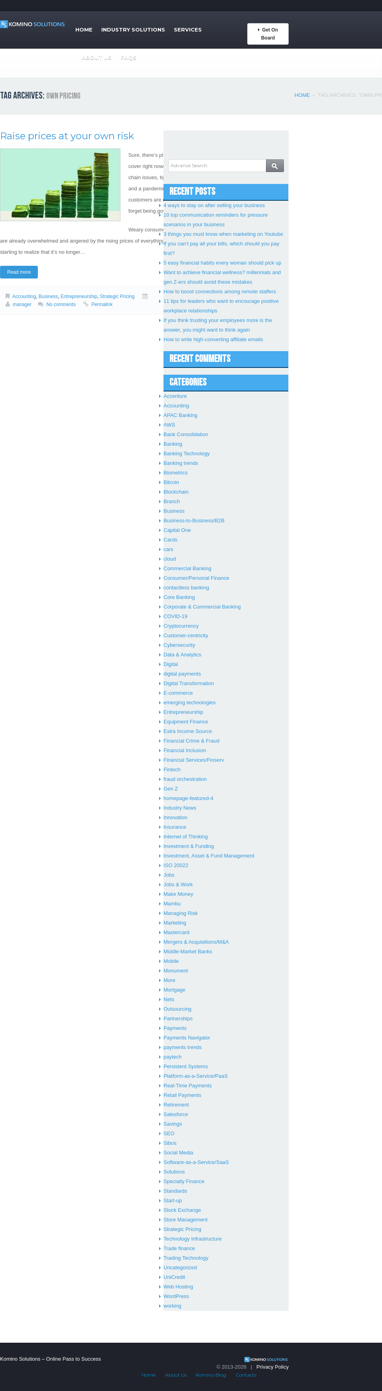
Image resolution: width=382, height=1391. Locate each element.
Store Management (185, 1220)
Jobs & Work (178, 884)
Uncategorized (180, 1267)
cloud (169, 559)
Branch (171, 501)
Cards (170, 540)
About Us (97, 57)
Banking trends (180, 463)
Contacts (246, 1375)
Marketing (174, 923)
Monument (175, 971)
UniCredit (174, 1277)
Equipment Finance (185, 722)
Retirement (176, 1105)
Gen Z (170, 789)
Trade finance (179, 1248)
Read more (19, 272)
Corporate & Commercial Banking (202, 607)
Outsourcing (177, 1009)
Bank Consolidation (185, 434)
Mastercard (176, 932)
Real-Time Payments (187, 1086)
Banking (172, 444)
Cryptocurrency (181, 626)
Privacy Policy (272, 1367)
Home (84, 29)
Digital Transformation (188, 683)
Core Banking (179, 597)
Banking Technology (186, 453)
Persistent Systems (185, 1066)
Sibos (170, 1143)
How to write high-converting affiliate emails (213, 339)
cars (168, 549)
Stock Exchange (182, 1210)
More (169, 980)
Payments (175, 1028)
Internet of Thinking (185, 837)
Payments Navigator (186, 1038)
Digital (170, 664)
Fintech (172, 770)
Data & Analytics (182, 655)
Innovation (175, 817)
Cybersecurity (179, 645)
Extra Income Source (187, 731)
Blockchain (176, 492)
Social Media (178, 1153)
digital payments (182, 674)
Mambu (172, 904)
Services (188, 29)
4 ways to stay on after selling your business (214, 205)
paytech (172, 1057)
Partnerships (178, 1019)
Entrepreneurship (79, 296)
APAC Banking (180, 415)
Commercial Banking (187, 568)
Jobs (168, 875)
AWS (169, 425)
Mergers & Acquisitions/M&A (196, 942)
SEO (168, 1133)
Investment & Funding (188, 846)
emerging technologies (189, 702)
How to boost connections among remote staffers (219, 291)
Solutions (174, 1172)
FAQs (128, 57)
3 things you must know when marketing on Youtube (223, 234)
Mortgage (174, 990)
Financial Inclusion (184, 750)
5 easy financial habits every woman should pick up (222, 263)
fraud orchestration (185, 779)
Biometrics (175, 473)
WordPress (176, 1296)
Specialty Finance (184, 1181)
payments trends (182, 1047)
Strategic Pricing (117, 296)
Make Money (178, 894)
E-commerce (178, 693)
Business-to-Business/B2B (193, 521)
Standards (175, 1191)
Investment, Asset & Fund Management (208, 856)
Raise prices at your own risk (67, 136)
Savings (172, 1124)
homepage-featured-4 (188, 798)
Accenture (175, 396)
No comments (61, 304)
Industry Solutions (133, 29)
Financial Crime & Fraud (191, 741)
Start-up (172, 1200)
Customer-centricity (185, 635)
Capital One (177, 530)
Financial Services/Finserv (193, 760)
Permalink (101, 304)
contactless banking (186, 588)
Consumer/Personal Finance (196, 578)
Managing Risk (180, 913)
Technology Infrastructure (192, 1239)
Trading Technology (186, 1258)
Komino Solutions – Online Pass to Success (50, 1359)
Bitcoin (171, 482)
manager (22, 304)
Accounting (24, 296)
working (172, 1306)
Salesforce (175, 1114)
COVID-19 (175, 616)
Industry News (179, 808)
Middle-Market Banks (187, 951)
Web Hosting (178, 1287)
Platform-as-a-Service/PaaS (195, 1076)
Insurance (174, 827)
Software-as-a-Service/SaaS (196, 1162)
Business (48, 296)
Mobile (171, 961)
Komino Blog (211, 1375)
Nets (168, 999)
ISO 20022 (175, 865)
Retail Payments (182, 1095)
